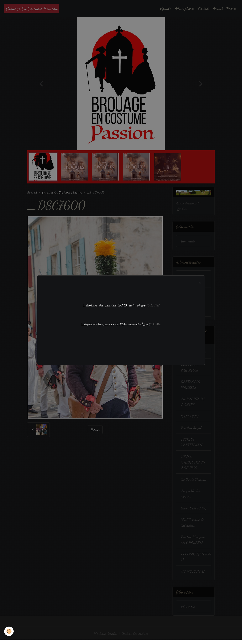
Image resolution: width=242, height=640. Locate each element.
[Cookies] (9, 631)
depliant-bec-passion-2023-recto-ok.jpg (116, 305)
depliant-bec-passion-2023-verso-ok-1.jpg (116, 324)
